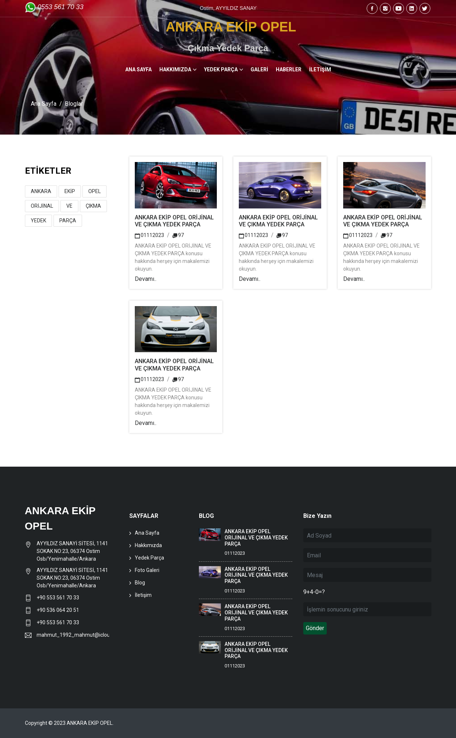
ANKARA (41, 191)
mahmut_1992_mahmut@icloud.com (73, 635)
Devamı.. (145, 278)
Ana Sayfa (43, 103)
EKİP (69, 191)
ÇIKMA (93, 206)
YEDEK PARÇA (221, 69)
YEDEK (38, 220)
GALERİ (259, 69)
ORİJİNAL (42, 206)
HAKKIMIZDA (175, 69)
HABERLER (288, 69)
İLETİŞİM (320, 69)
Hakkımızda (148, 545)
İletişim (143, 595)
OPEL (94, 191)
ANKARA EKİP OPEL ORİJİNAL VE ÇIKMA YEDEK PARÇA (174, 221)
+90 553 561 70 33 (58, 597)
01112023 (149, 235)
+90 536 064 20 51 (58, 610)
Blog (140, 582)
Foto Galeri (147, 570)
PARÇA (67, 220)
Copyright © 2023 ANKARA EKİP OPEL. (69, 723)
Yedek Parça (149, 558)
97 (178, 235)
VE (69, 206)
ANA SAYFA (138, 69)
